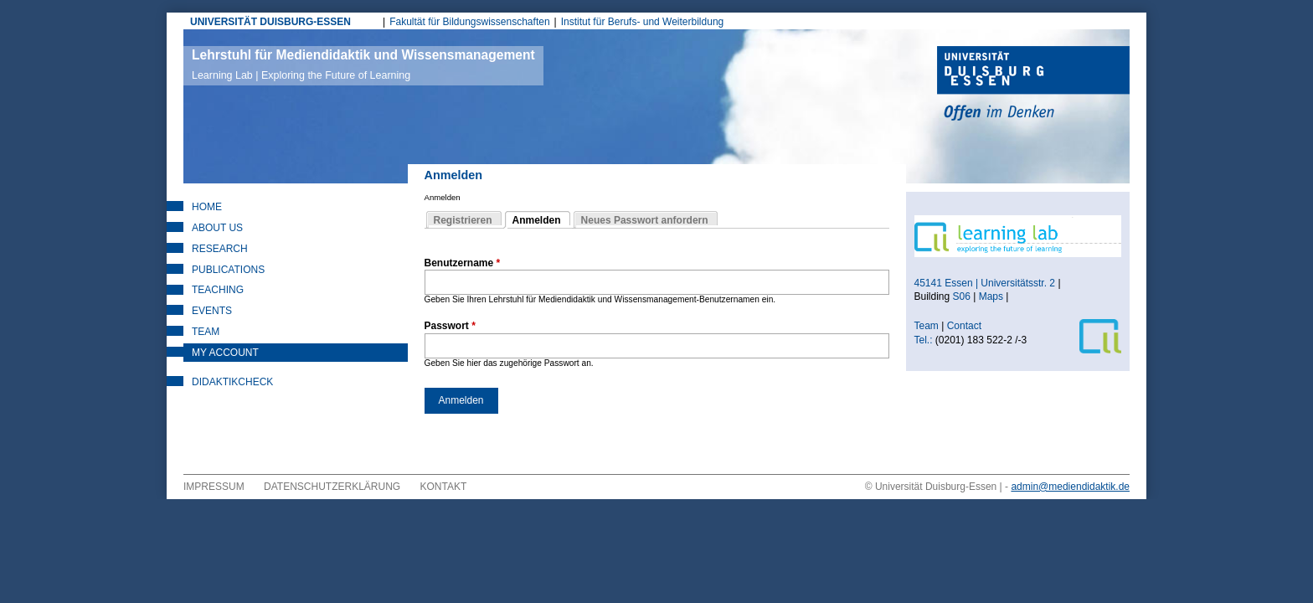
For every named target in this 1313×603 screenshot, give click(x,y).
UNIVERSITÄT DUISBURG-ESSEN (270, 22)
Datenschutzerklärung (332, 486)
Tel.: (923, 340)
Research (220, 249)
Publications (228, 270)
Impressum (214, 486)
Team (205, 332)
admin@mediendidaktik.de (1070, 486)
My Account (225, 352)
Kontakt (443, 486)
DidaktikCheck (232, 382)
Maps (991, 296)
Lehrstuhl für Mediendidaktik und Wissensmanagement (363, 64)
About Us (217, 228)
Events (212, 311)
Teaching (218, 290)
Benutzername (463, 263)
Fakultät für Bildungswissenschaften (469, 22)
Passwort (450, 326)
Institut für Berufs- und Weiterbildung (642, 22)
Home (207, 207)
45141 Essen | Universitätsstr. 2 (985, 283)
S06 (962, 296)
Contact (966, 326)
